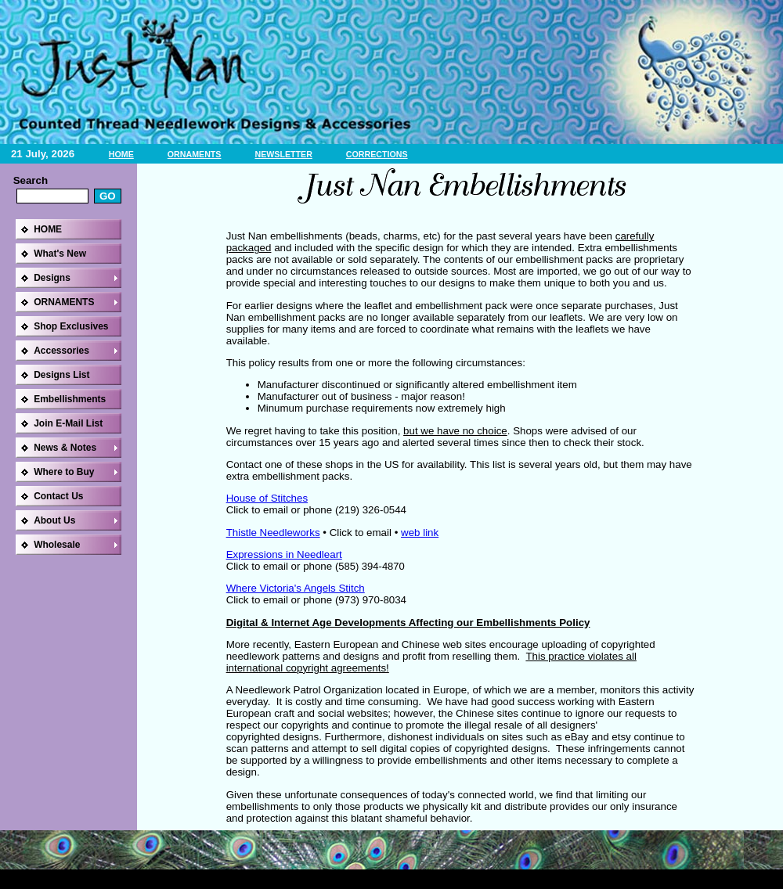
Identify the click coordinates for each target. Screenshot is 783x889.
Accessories (61, 350)
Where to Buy (64, 471)
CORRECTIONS (377, 154)
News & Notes (65, 447)
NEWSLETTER (283, 154)
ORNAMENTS (195, 154)
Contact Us (58, 496)
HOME (121, 154)
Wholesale (57, 544)
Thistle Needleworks (273, 532)
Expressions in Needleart (284, 554)
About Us (54, 520)
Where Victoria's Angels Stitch (295, 588)
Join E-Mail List (68, 423)
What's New (60, 253)
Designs (52, 277)
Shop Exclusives (71, 326)
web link (419, 532)
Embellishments (70, 399)
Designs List (61, 374)
